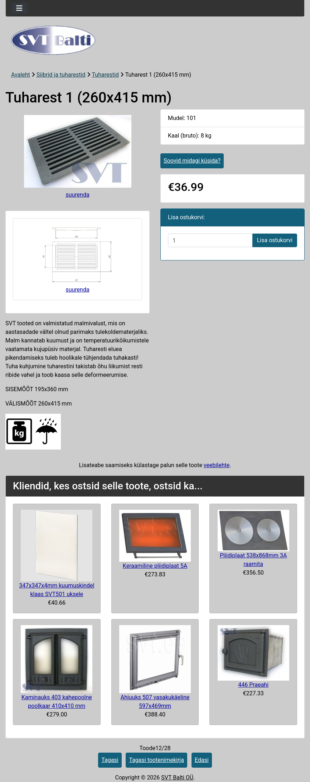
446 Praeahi (253, 684)
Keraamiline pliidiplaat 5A (155, 565)
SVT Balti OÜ (177, 777)
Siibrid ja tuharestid (61, 74)
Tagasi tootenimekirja (156, 760)
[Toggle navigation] (19, 8)
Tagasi (109, 760)
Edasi (202, 760)
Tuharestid (105, 74)
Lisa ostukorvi (274, 240)
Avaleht (20, 74)
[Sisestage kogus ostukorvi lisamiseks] (210, 240)
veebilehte (216, 465)
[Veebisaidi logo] (155, 40)
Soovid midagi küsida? (192, 160)
